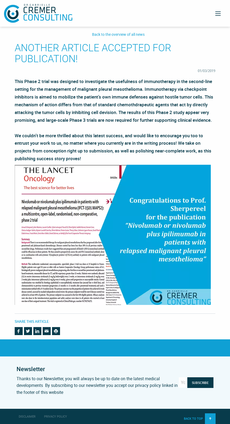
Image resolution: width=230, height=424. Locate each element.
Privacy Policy (55, 416)
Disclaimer (27, 416)
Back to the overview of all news (118, 34)
